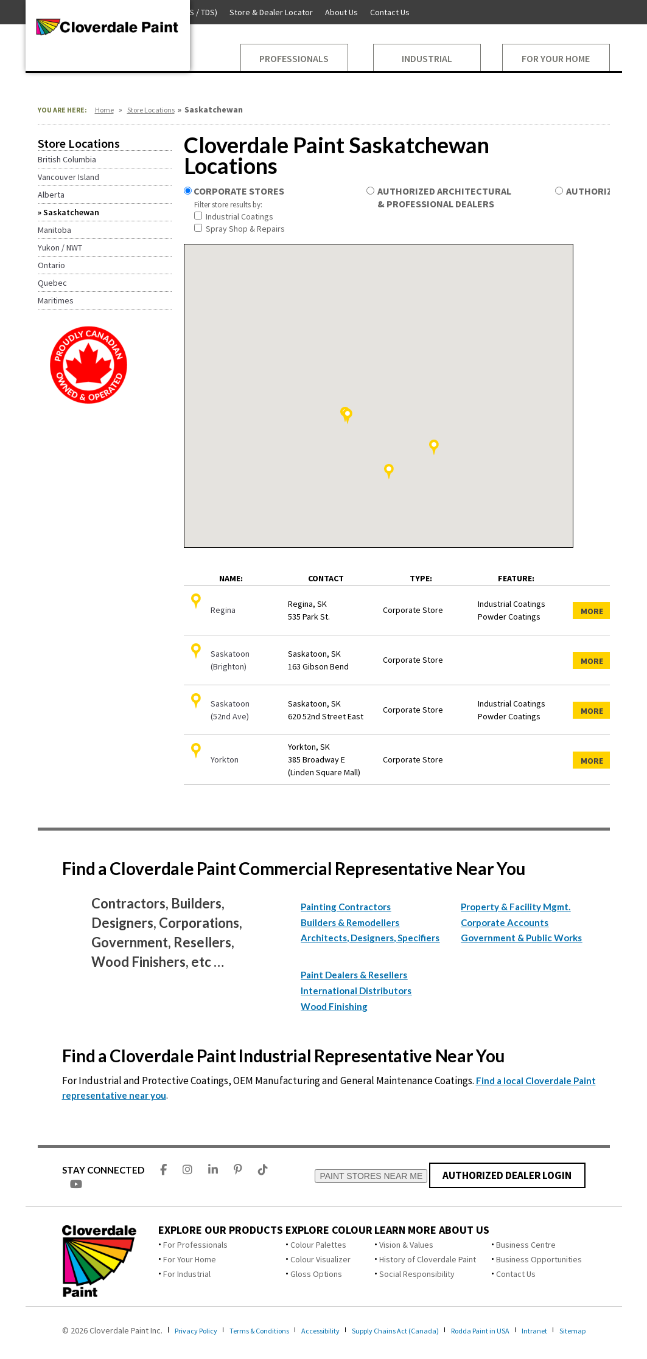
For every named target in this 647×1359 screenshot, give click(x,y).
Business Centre (526, 1244)
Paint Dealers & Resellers (354, 974)
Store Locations (151, 109)
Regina (223, 609)
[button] (389, 472)
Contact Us (516, 1273)
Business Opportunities (539, 1259)
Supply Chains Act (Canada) (428, 1330)
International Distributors (356, 990)
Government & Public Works (521, 937)
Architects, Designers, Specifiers (370, 937)
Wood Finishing (334, 1006)
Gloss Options (316, 1273)
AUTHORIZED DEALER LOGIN (507, 1175)
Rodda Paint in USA (522, 1330)
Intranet (582, 1330)
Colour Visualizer (320, 1259)
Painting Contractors (346, 906)
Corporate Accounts (504, 922)
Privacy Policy (200, 1330)
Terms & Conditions (272, 1330)
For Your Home (189, 1259)
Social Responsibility (417, 1273)
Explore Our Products (220, 1230)
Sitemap (41, 1341)
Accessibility (343, 1330)
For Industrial (187, 1273)
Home (104, 109)
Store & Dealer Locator (271, 12)
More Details (596, 612)
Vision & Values (406, 1244)
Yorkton (225, 759)
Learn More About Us (431, 1230)
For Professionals (195, 1244)
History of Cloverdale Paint (427, 1259)
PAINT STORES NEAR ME (371, 1176)
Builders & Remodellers (350, 922)
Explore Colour (328, 1230)
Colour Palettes (318, 1244)
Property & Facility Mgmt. (515, 906)
